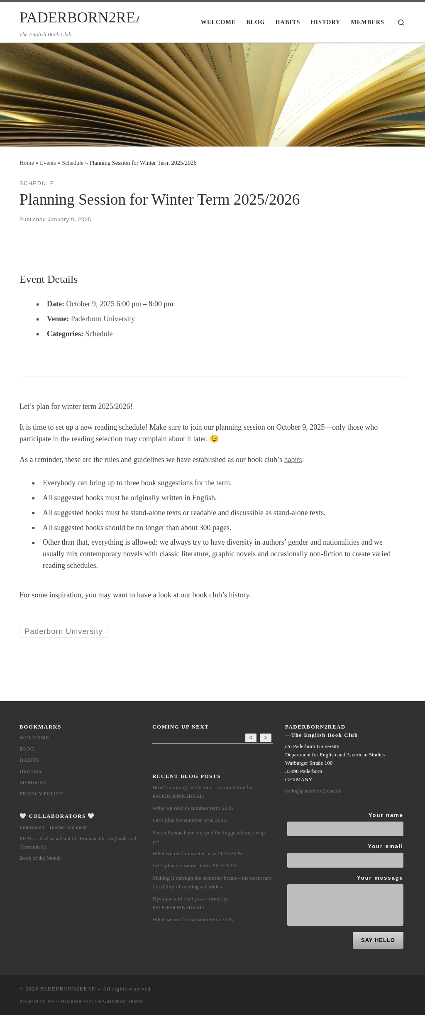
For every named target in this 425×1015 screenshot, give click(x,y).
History (31, 771)
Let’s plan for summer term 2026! (190, 820)
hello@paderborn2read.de (313, 791)
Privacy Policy (41, 793)
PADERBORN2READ (68, 989)
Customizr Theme (123, 1000)
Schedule (72, 162)
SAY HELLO (378, 940)
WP (51, 1000)
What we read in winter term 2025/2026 (197, 853)
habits (293, 459)
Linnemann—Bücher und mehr (53, 827)
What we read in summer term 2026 (192, 808)
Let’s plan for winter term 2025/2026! (194, 865)
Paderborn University (103, 319)
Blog (27, 749)
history (239, 595)
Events (48, 162)
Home (27, 162)
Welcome (35, 737)
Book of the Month (40, 858)
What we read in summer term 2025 (192, 919)
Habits (29, 760)
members (33, 782)
